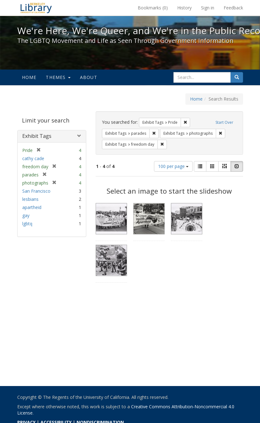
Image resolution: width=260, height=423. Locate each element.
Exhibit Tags (36, 136)
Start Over (224, 122)
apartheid (31, 207)
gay (25, 215)
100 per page (173, 166)
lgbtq (27, 224)
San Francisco (36, 191)
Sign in (207, 8)
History (184, 8)
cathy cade (33, 158)
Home (29, 77)
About (88, 77)
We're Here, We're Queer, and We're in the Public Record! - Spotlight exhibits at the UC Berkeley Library (36, 8)
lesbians (30, 199)
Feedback (233, 8)
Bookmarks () (153, 8)
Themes (58, 77)
